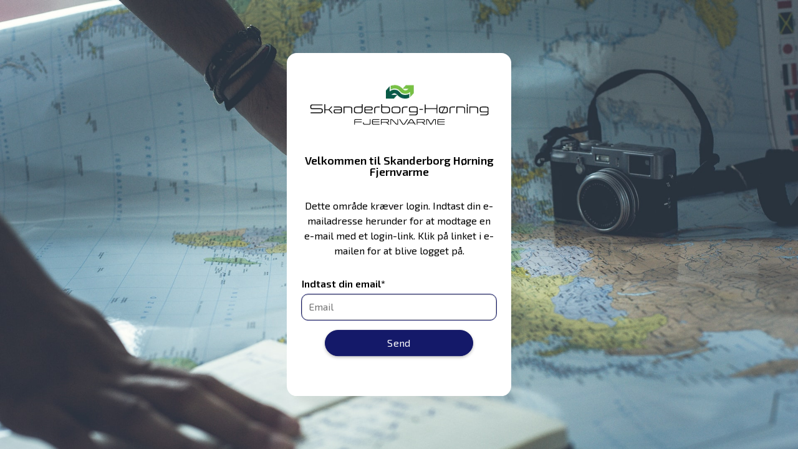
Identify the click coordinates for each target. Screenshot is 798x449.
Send (399, 343)
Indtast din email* (343, 283)
